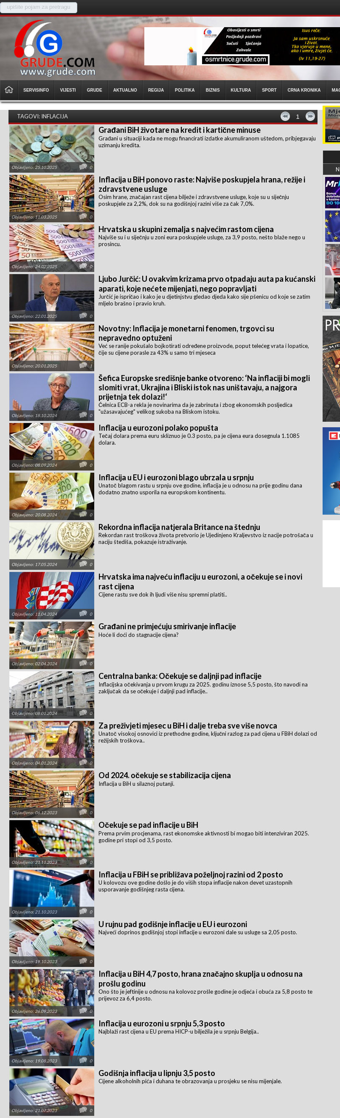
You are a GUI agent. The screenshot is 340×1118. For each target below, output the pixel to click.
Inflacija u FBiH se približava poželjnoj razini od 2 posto (190, 874)
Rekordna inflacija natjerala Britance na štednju (179, 527)
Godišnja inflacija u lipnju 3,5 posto (156, 1073)
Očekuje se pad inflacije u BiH (148, 824)
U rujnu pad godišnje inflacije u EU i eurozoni (172, 924)
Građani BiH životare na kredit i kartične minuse (179, 129)
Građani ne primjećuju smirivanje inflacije (167, 626)
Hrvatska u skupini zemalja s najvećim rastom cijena (186, 229)
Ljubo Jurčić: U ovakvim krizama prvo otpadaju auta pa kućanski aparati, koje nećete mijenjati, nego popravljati (206, 283)
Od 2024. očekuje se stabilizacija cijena (164, 775)
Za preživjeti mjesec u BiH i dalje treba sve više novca (187, 725)
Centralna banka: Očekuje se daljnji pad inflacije (179, 676)
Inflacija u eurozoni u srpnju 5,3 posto (161, 1023)
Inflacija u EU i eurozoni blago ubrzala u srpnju (176, 477)
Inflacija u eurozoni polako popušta (158, 427)
